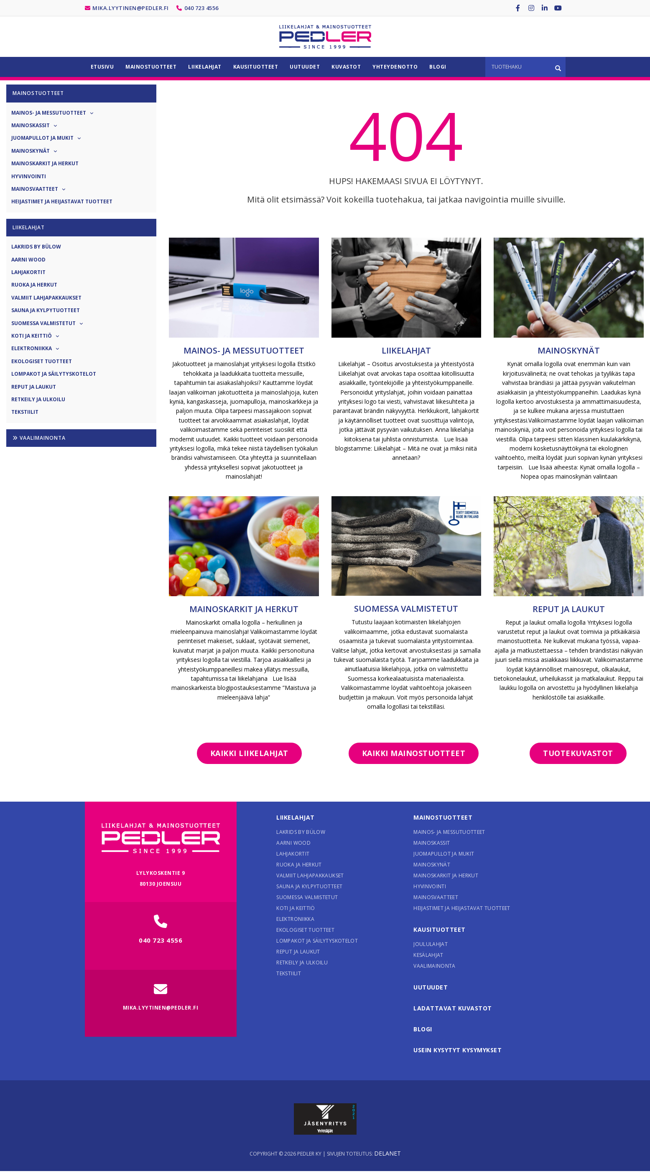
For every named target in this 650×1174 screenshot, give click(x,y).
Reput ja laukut (569, 609)
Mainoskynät (569, 350)
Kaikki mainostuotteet (414, 753)
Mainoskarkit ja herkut (243, 609)
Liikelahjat (406, 350)
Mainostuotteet (442, 817)
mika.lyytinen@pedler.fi (130, 8)
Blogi (422, 1029)
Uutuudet (430, 987)
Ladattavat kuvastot (452, 1008)
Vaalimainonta (39, 437)
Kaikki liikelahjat (249, 753)
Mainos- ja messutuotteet (244, 350)
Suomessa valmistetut (406, 608)
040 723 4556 (201, 8)
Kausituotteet (439, 929)
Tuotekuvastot (578, 753)
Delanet (387, 1153)
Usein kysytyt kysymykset (457, 1050)
